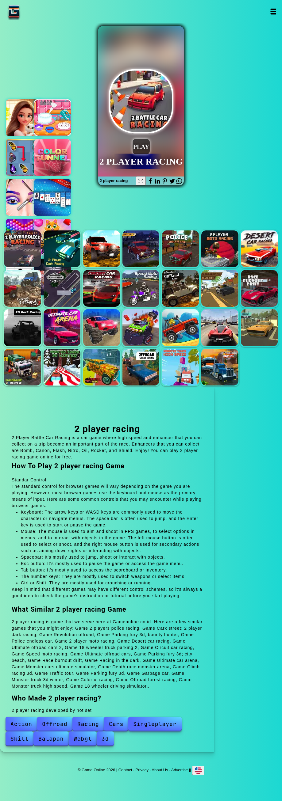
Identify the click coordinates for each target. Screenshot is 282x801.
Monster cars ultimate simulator (101, 327)
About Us (160, 769)
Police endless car (180, 248)
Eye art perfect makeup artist (24, 197)
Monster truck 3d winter (62, 367)
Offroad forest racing (140, 367)
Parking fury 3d (259, 327)
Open (273, 11)
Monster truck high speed (180, 367)
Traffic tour (219, 327)
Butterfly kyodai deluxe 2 (24, 157)
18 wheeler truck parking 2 (62, 288)
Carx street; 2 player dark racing (62, 248)
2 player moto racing (219, 248)
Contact (125, 769)
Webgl (83, 738)
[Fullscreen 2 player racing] (141, 180)
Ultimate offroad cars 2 (22, 288)
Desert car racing (259, 248)
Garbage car (22, 367)
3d (105, 738)
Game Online (33, 11)
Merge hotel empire (24, 117)
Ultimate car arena (62, 327)
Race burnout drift (259, 288)
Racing (88, 723)
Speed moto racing (140, 288)
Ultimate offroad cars (180, 288)
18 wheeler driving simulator (219, 367)
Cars (116, 723)
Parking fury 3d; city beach (219, 288)
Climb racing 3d (180, 327)
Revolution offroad (101, 248)
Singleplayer (155, 723)
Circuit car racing (101, 288)
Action (21, 723)
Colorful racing (101, 367)
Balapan (51, 738)
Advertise (179, 769)
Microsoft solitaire (52, 197)
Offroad (55, 723)
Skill (19, 738)
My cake (52, 117)
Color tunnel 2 (52, 157)
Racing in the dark (22, 327)
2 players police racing (22, 248)
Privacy (142, 769)
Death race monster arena (140, 327)
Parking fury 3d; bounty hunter (140, 248)
